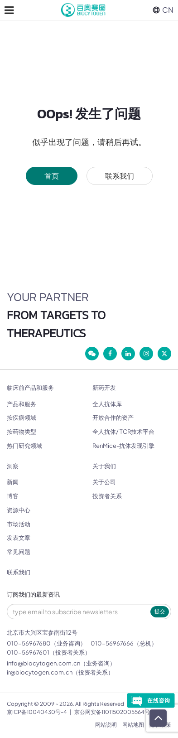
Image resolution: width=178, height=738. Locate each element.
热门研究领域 (24, 445)
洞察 (13, 466)
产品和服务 (21, 404)
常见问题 (18, 551)
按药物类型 (21, 431)
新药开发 (104, 388)
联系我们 (119, 175)
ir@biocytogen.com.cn (39, 672)
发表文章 (18, 537)
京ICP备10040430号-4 (37, 712)
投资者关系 (107, 496)
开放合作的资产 (113, 417)
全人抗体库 (107, 404)
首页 (51, 175)
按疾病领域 (21, 417)
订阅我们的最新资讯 (33, 594)
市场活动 (18, 524)
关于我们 (104, 466)
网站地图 (133, 724)
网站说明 (106, 724)
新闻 (13, 482)
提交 (159, 611)
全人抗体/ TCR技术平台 (123, 431)
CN (163, 10)
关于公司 (104, 482)
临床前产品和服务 (30, 388)
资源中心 (18, 510)
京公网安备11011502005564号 (112, 712)
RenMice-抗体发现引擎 (123, 445)
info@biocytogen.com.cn (43, 663)
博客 (13, 496)
